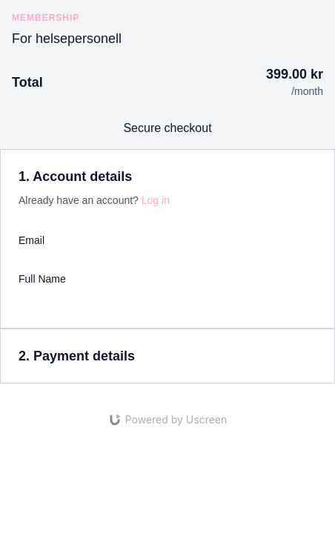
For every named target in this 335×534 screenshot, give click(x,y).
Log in (156, 200)
